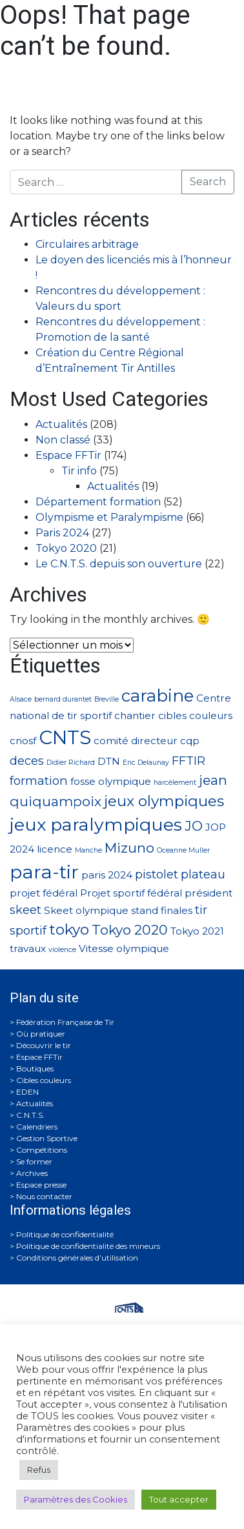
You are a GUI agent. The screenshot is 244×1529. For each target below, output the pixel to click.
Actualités (61, 424)
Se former (34, 1161)
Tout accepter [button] (178, 1499)
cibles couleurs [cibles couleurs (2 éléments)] (195, 715)
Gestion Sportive (46, 1138)
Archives (32, 1173)
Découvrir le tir (43, 1045)
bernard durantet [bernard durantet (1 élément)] (63, 699)
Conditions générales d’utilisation (77, 1257)
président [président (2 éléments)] (208, 893)
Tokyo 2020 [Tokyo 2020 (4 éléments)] (130, 930)
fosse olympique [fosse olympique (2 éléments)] (110, 781)
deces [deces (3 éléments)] (27, 760)
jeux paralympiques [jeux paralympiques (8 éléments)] (96, 824)
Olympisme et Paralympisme (109, 517)
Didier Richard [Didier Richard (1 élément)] (70, 762)
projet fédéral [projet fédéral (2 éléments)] (43, 893)
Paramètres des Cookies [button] (75, 1499)
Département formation (98, 502)
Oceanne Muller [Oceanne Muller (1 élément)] (183, 850)
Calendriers (36, 1126)
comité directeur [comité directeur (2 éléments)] (136, 740)
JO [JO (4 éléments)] (194, 826)
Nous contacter (44, 1196)
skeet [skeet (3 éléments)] (25, 909)
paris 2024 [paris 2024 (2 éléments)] (106, 875)
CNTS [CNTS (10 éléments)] (65, 737)
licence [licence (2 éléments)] (54, 849)
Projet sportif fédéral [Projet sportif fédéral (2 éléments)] (131, 893)
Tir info (79, 471)
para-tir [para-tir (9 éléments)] (44, 872)
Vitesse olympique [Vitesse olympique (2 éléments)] (124, 948)
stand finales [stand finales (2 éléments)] (161, 910)
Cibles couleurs (43, 1080)
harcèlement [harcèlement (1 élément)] (175, 782)
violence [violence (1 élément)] (62, 950)
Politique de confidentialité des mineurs (88, 1246)
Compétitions (41, 1150)
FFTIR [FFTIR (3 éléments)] (188, 760)
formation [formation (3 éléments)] (39, 780)
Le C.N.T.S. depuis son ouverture (119, 564)
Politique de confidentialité (65, 1234)
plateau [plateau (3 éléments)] (203, 874)
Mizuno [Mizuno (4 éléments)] (129, 848)
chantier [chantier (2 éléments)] (135, 715)
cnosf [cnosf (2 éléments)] (23, 740)
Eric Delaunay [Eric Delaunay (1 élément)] (146, 762)
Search (208, 182)
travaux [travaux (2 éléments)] (28, 948)
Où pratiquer (40, 1033)
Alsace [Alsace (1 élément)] (21, 699)
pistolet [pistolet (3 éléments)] (156, 874)
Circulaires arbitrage (87, 244)
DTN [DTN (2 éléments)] (108, 761)
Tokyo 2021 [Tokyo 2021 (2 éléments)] (197, 931)
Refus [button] (38, 1469)
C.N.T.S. (30, 1115)
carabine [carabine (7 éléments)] (157, 695)
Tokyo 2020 (66, 548)
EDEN (27, 1092)
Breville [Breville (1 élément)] (106, 699)
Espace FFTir (68, 455)
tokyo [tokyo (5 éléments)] (69, 929)
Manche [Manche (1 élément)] (88, 850)
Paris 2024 (62, 533)
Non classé (63, 440)
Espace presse (41, 1185)
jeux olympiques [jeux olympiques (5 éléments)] (164, 801)
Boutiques (35, 1068)
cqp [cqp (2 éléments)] (189, 740)
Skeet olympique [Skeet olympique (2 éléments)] (86, 910)
